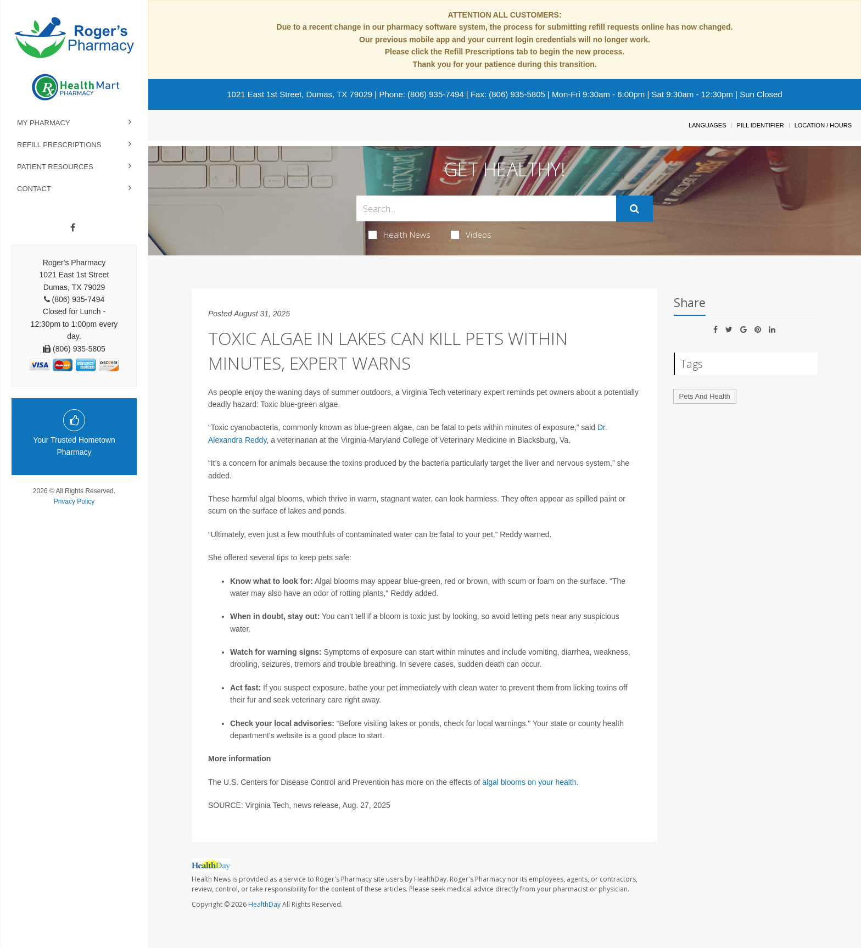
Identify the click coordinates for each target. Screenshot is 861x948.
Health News (399, 234)
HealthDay (264, 904)
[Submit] (634, 209)
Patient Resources (55, 167)
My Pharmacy (43, 123)
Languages (707, 125)
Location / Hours (823, 125)
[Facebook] (72, 228)
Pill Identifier (760, 125)
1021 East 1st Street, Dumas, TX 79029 (299, 94)
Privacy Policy (74, 501)
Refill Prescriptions (59, 145)
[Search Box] (486, 208)
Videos (471, 234)
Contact (34, 189)
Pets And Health (704, 396)
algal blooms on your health (529, 782)
